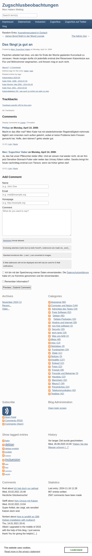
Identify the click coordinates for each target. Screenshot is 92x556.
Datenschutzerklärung (78, 272)
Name (5, 183)
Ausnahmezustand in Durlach (32, 33)
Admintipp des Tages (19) (64, 309)
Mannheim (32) (59, 380)
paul (31, 71)
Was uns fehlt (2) (60, 336)
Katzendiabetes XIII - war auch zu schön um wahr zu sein (25, 91)
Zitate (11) (57, 353)
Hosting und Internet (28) (64, 322)
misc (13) (55, 343)
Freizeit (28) (58, 370)
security (7, 474)
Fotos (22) (57, 366)
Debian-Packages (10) (65, 319)
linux (6, 467)
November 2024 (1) (12, 302)
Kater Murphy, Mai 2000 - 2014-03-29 (17, 84)
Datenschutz (24, 22)
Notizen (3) (56, 356)
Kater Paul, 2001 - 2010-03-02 (14, 88)
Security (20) (58, 329)
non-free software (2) (62, 326)
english (8, 452)
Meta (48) (56, 339)
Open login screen (57, 408)
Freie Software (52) (61, 312)
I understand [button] (76, 550)
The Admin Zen (79, 36)
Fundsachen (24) (60, 349)
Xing (4, 26)
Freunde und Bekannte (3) (65, 373)
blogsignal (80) (58, 302)
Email (5, 191)
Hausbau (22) (59, 377)
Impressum (7, 22)
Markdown (7, 240)
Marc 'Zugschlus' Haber (20, 49)
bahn (7, 441)
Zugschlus (55, 22)
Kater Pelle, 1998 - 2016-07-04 (14, 81)
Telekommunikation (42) (64, 390)
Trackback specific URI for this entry (17, 105)
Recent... (6, 305)
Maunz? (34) (58, 383)
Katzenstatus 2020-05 (11, 78)
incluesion (12, 459)
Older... (6, 309)
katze (26, 71)
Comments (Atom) (14, 424)
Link (10, 144)
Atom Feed (10, 417)
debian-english (12, 448)
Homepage (7, 199)
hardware (8, 455)
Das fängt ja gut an (17, 44)
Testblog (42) (57, 394)
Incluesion (40, 22)
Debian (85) (59, 316)
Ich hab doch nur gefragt (26, 488)
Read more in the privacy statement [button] (22, 551)
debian (9, 444)
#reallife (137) (58, 360)
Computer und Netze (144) (64, 305)
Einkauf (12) (58, 363)
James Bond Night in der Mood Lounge (24, 36)
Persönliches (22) (61, 387)
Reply (15, 144)
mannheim (8, 471)
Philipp (6, 128)
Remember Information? (17, 281)
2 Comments (15, 67)
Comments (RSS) (14, 420)
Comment (7, 207)
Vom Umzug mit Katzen (26, 501)
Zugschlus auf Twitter (75, 22)
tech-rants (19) (59, 332)
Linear (22, 123)
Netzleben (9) (58, 346)
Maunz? (5, 67)
